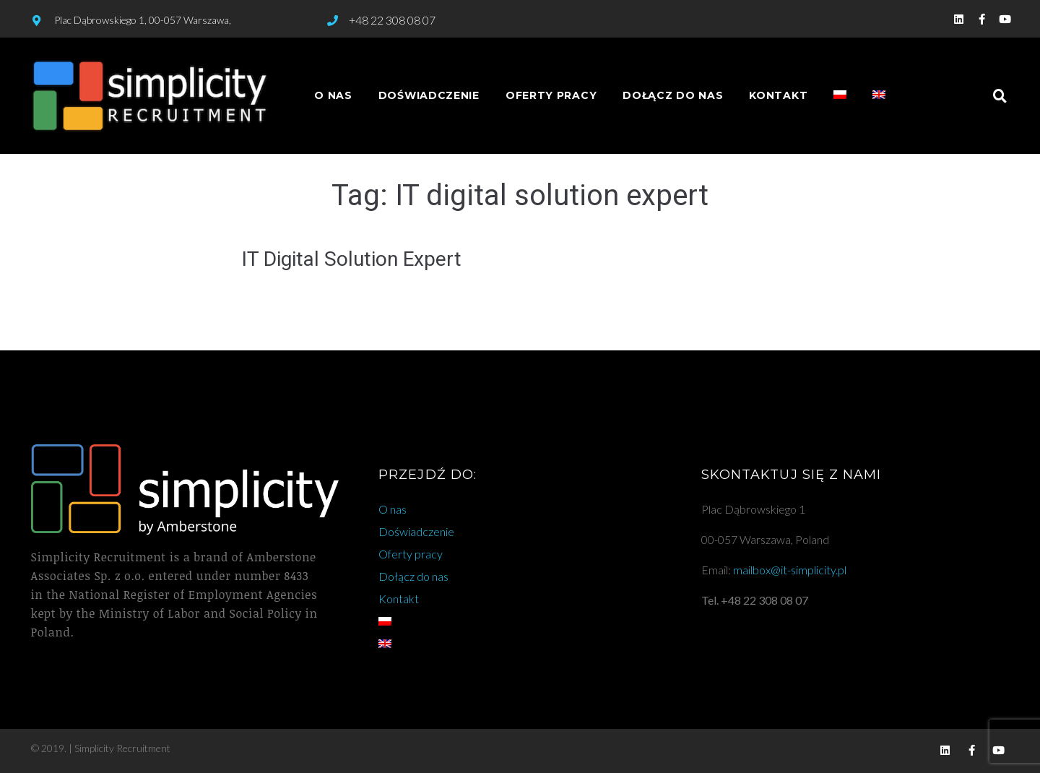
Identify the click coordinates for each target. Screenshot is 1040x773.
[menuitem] (839, 95)
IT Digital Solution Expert (352, 259)
